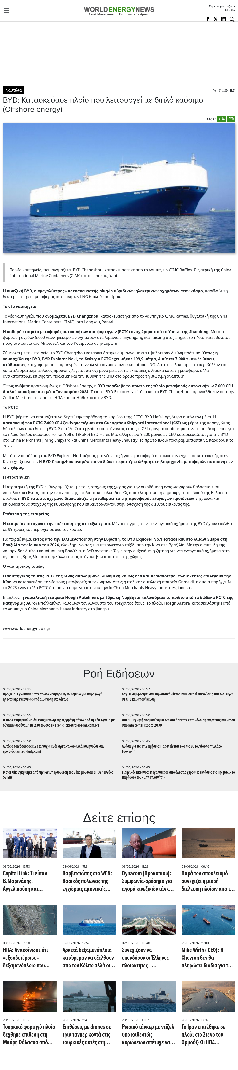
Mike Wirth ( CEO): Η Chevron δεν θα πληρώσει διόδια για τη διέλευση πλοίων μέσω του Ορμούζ (206, 958)
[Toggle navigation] (8, 10)
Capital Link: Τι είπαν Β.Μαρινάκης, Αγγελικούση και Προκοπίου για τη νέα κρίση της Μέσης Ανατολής (25, 881)
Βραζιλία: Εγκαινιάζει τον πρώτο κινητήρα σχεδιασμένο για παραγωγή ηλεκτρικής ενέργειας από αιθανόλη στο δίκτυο (52, 697)
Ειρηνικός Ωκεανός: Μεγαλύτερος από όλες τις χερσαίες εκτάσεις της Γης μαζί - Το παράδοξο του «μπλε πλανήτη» (178, 775)
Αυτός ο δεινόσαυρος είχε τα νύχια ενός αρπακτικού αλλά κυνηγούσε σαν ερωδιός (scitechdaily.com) (53, 749)
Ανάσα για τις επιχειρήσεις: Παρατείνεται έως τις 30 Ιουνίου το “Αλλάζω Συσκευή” (172, 749)
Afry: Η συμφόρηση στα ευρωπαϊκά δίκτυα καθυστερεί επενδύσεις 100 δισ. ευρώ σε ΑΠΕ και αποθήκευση (177, 697)
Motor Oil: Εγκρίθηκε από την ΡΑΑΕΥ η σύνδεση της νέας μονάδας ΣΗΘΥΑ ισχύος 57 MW (58, 775)
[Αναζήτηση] (232, 19)
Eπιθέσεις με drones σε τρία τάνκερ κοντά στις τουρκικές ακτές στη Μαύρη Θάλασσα (87, 1034)
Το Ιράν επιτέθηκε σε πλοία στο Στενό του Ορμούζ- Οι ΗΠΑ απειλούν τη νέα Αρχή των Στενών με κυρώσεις (208, 1034)
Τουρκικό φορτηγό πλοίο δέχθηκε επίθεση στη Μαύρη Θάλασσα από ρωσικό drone (29, 1034)
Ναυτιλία (13, 90)
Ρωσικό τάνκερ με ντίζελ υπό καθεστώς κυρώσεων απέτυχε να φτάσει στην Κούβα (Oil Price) (148, 1034)
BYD (231, 119)
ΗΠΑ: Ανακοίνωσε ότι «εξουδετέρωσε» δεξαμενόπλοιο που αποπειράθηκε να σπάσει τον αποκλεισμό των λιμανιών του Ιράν (29, 958)
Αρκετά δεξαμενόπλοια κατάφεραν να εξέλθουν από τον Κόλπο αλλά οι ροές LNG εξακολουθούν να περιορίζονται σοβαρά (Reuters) (89, 958)
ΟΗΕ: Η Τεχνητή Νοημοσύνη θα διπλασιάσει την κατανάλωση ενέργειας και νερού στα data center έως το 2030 (178, 723)
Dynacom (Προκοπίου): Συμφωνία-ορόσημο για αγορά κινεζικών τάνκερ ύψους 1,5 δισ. (148, 881)
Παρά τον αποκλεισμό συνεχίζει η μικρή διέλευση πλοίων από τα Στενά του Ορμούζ (207, 881)
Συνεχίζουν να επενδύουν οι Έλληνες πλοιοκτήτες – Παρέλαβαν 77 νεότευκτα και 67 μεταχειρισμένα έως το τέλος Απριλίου (148, 958)
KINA (221, 119)
